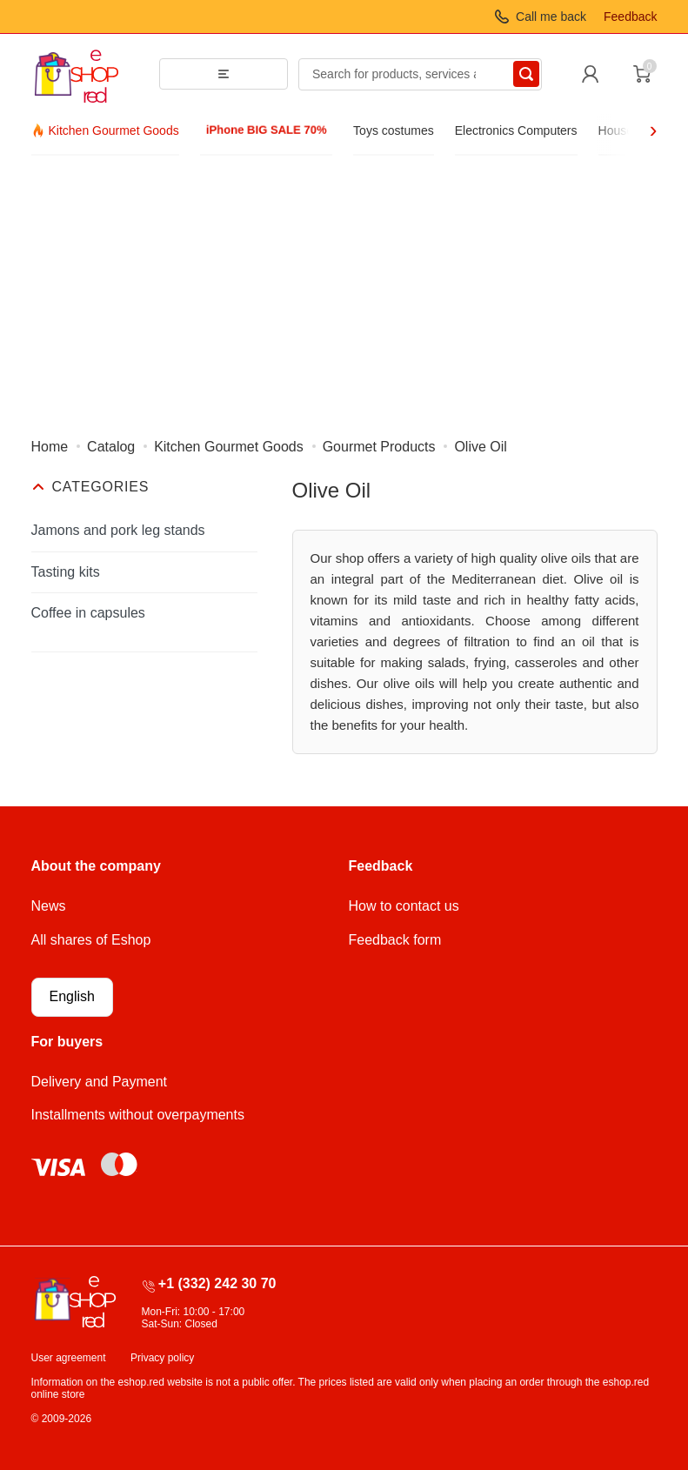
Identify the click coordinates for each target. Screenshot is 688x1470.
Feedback (630, 16)
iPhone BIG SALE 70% (265, 130)
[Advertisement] (344, 286)
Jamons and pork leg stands (118, 530)
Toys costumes (393, 130)
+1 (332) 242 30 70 (217, 1283)
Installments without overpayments (137, 1114)
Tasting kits (65, 572)
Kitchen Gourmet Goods (114, 130)
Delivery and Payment (99, 1081)
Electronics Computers (516, 130)
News (48, 906)
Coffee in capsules (88, 612)
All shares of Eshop (91, 939)
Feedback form (395, 939)
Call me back (551, 16)
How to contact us (404, 906)
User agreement (68, 1358)
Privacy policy (162, 1358)
